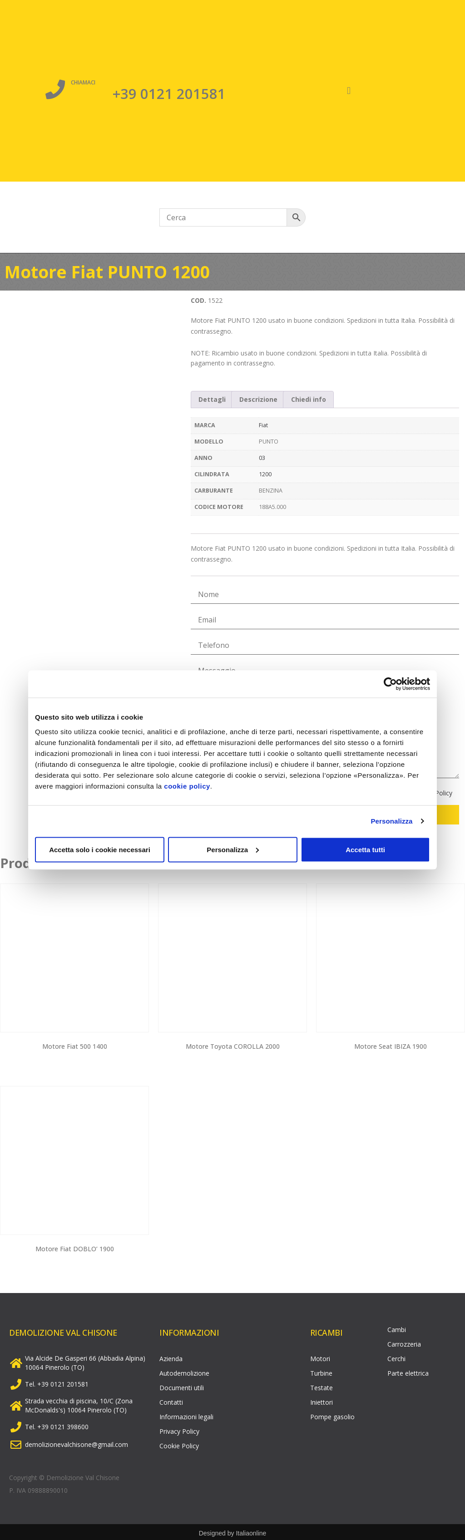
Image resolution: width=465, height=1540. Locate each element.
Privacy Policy (179, 1429)
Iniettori (321, 1400)
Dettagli (212, 399)
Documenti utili (181, 1385)
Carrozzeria (404, 1342)
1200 (265, 474)
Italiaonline (251, 1531)
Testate (321, 1385)
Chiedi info (308, 399)
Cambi (396, 1327)
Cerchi (396, 1356)
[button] (348, 91)
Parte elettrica (408, 1371)
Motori (320, 1356)
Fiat (263, 425)
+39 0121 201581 (169, 92)
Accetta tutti (365, 849)
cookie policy (187, 786)
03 (262, 458)
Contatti (171, 1400)
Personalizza (391, 821)
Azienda (171, 1356)
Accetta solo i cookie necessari (99, 849)
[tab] (212, 399)
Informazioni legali (186, 1414)
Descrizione (258, 399)
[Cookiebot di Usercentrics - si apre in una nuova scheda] (390, 684)
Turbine (321, 1371)
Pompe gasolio (332, 1414)
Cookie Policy (179, 1443)
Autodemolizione (184, 1371)
